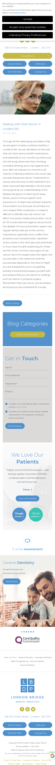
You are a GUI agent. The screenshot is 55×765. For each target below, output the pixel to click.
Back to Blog (12, 303)
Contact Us (40, 72)
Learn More (11, 581)
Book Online (14, 64)
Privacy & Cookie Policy (12, 760)
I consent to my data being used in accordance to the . (29, 405)
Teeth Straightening (36, 661)
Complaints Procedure (31, 760)
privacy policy (19, 12)
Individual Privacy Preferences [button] (27, 35)
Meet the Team (19, 657)
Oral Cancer (28, 103)
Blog (15, 103)
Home (6, 103)
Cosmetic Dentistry (18, 661)
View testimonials (27, 498)
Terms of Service (26, 756)
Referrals (40, 64)
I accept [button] (27, 19)
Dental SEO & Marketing (34, 750)
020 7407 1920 (15, 72)
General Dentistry (35, 657)
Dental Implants (19, 665)
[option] (27, 472)
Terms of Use (46, 760)
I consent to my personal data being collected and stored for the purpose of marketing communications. (28, 414)
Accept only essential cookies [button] (27, 27)
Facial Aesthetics (35, 665)
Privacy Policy (20, 407)
